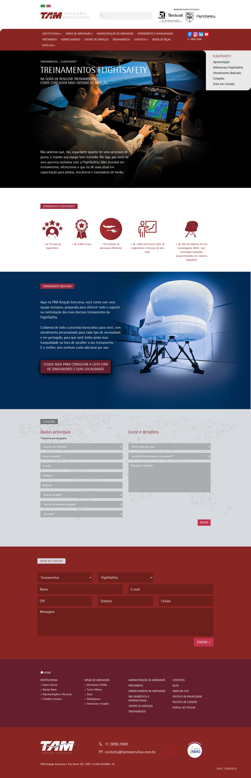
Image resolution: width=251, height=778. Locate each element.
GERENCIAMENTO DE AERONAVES (147, 691)
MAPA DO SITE (181, 691)
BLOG (176, 685)
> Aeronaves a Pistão (96, 685)
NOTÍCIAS (48, 45)
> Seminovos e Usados (97, 703)
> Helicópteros (92, 699)
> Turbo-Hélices (93, 689)
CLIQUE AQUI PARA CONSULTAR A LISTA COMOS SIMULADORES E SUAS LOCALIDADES (76, 366)
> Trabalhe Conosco (51, 699)
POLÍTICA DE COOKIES (185, 702)
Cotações (218, 78)
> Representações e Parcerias (56, 694)
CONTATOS (141, 39)
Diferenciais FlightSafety (228, 67)
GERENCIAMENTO (70, 39)
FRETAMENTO (49, 39)
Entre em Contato (224, 84)
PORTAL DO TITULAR (184, 707)
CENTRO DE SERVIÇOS (96, 39)
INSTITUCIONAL (52, 33)
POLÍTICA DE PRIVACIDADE (187, 696)
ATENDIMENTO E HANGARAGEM (155, 33)
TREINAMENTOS (121, 39)
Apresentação (221, 62)
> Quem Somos (48, 685)
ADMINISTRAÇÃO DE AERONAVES (115, 33)
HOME (45, 672)
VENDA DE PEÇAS (161, 39)
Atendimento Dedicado (227, 73)
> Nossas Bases (48, 689)
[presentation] (158, 506)
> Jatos (88, 694)
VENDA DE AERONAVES (79, 33)
